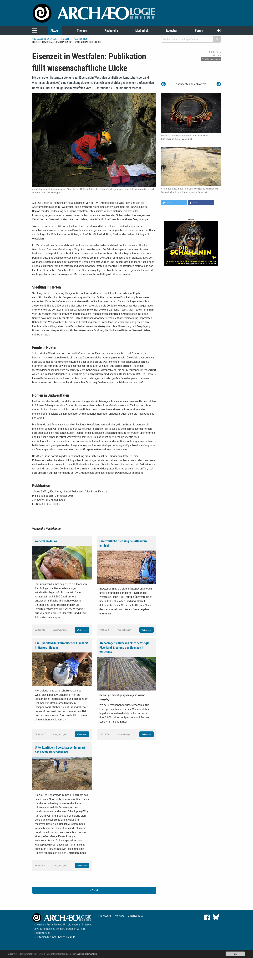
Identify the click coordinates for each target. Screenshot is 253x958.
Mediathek (141, 30)
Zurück (94, 890)
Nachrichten (81, 39)
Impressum (104, 915)
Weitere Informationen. (87, 953)
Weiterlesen (82, 630)
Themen (82, 30)
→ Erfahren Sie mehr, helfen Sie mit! (54, 937)
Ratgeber (171, 30)
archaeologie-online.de (44, 39)
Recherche (111, 30)
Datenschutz (135, 915)
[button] (174, 202)
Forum (199, 30)
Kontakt (119, 915)
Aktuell (55, 30)
